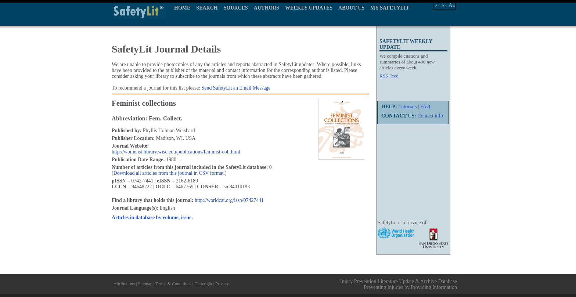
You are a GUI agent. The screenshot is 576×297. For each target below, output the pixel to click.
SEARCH (206, 8)
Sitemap (145, 283)
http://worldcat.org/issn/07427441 (229, 200)
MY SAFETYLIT (389, 8)
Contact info (430, 116)
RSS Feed (389, 76)
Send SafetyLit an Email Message (236, 88)
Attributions (124, 283)
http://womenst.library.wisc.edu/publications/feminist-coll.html (176, 152)
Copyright (203, 283)
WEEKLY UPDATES (308, 8)
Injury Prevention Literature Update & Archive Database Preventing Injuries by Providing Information (398, 284)
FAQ (425, 106)
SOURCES (236, 8)
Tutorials (407, 106)
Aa (437, 5)
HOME (182, 8)
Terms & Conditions (173, 283)
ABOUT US (351, 8)
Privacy (222, 283)
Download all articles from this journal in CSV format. (169, 173)
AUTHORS (266, 8)
